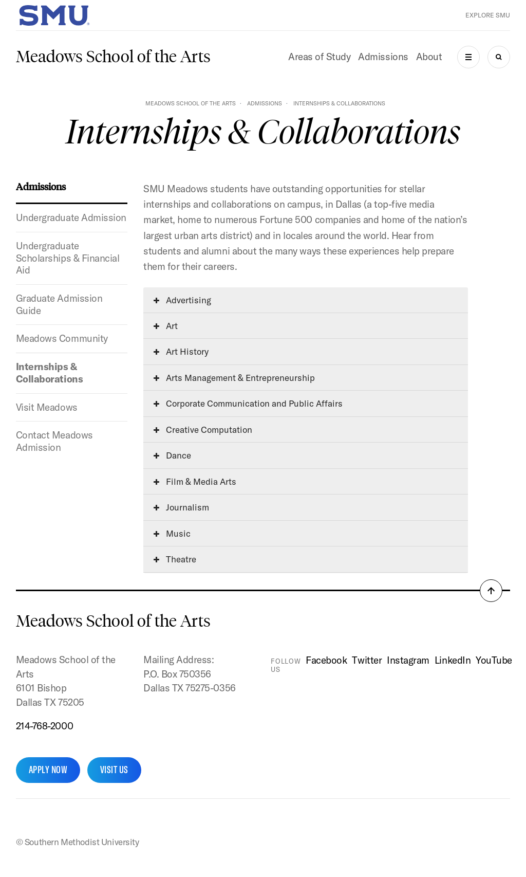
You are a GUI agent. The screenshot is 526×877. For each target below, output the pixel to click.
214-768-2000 (44, 726)
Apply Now (48, 769)
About (429, 56)
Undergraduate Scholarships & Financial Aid (68, 258)
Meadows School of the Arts (113, 56)
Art (166, 325)
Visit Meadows (47, 407)
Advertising (182, 300)
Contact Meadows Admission (54, 441)
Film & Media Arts (195, 481)
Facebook (326, 660)
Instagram (408, 660)
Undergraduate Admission (71, 217)
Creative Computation (203, 429)
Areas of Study (319, 56)
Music (172, 533)
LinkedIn (453, 660)
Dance (172, 455)
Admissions (383, 56)
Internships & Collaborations (49, 372)
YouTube (494, 660)
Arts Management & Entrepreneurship (234, 377)
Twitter (367, 660)
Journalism (181, 507)
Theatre (175, 559)
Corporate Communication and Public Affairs (248, 403)
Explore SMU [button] (487, 15)
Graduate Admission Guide (59, 304)
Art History (181, 351)
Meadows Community (62, 338)
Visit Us (114, 769)
